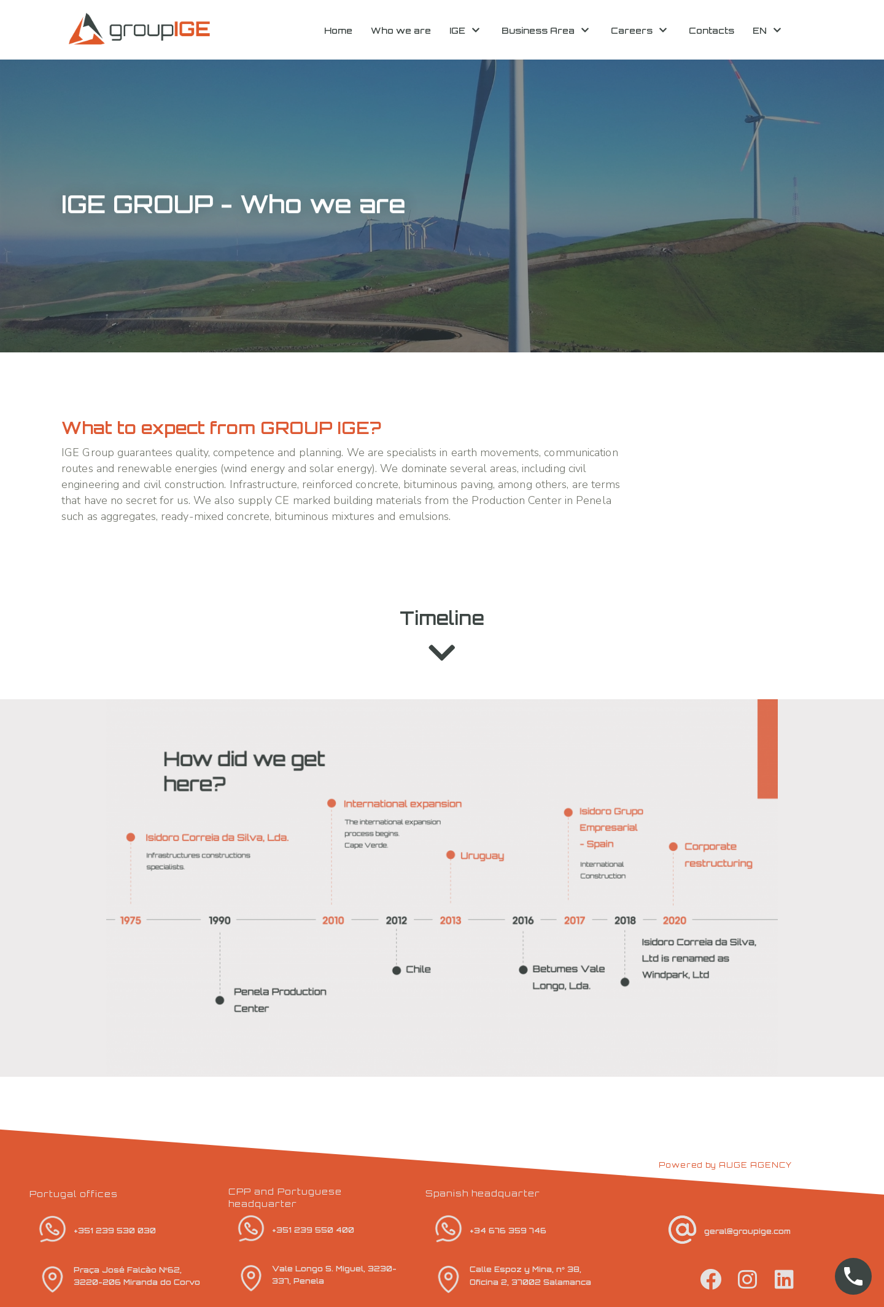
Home (338, 30)
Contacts (711, 30)
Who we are (401, 30)
